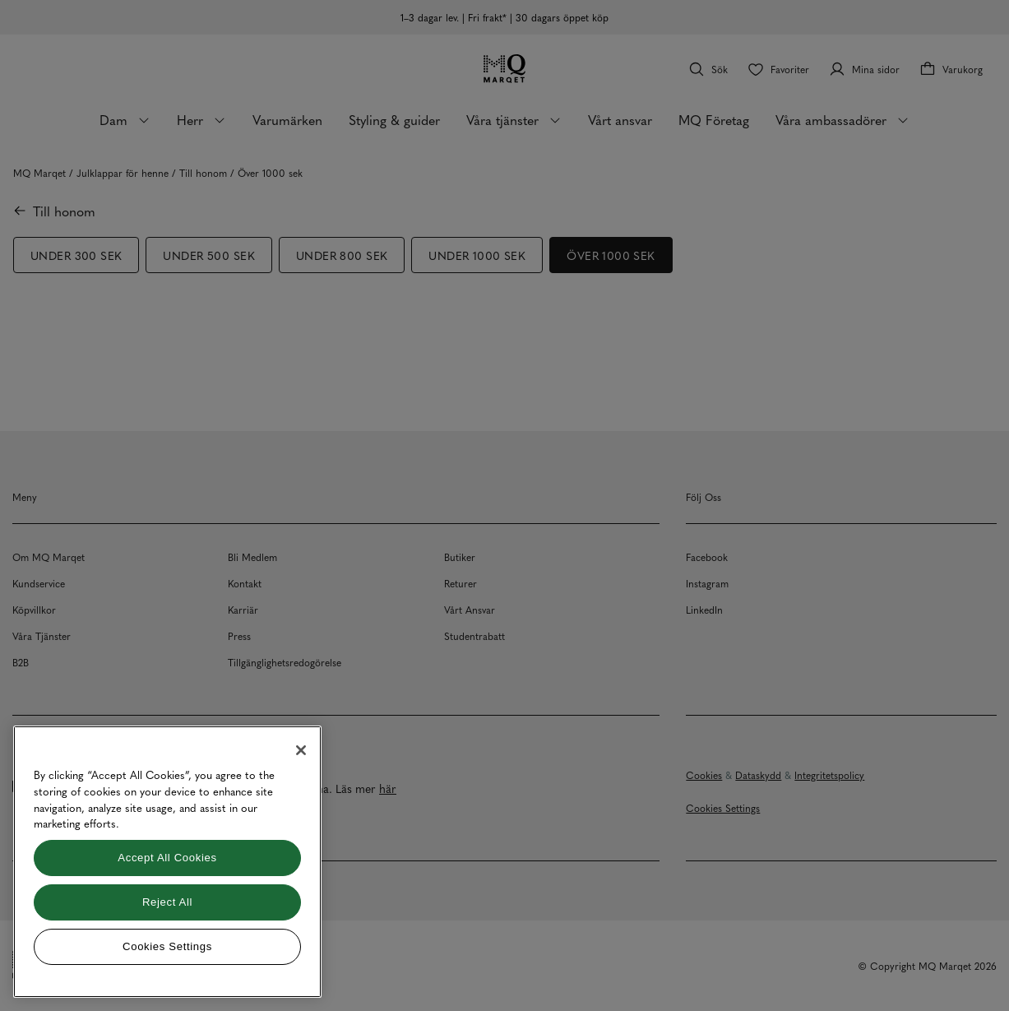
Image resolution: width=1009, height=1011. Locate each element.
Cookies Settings (167, 946)
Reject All (167, 902)
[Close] (301, 750)
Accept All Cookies (167, 857)
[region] (167, 862)
